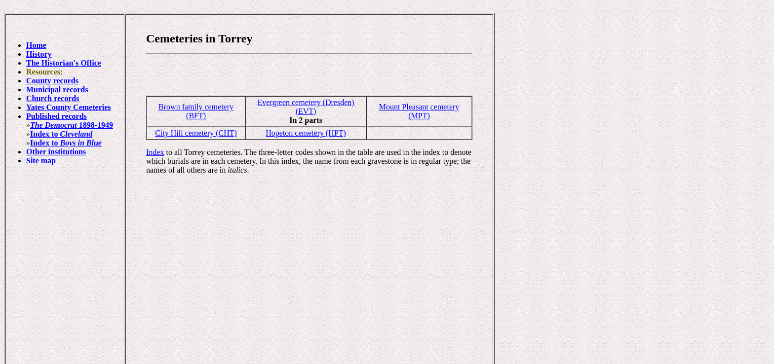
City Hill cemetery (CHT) (196, 133)
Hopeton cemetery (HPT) (306, 133)
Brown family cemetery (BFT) (195, 111)
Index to (61, 134)
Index (155, 152)
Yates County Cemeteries (68, 107)
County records (52, 80)
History (39, 54)
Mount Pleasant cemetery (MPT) (419, 111)
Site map (41, 160)
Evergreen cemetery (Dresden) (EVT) (306, 106)
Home (36, 45)
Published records (56, 116)
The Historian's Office (63, 63)
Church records (52, 98)
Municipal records (57, 89)
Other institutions (56, 151)
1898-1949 (71, 125)
